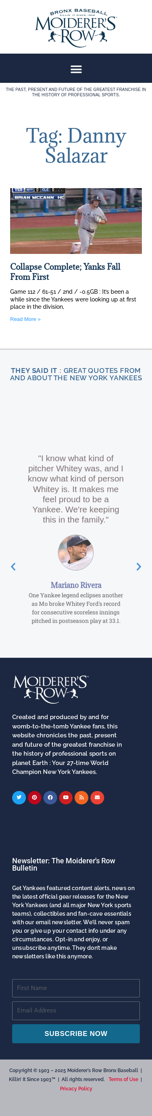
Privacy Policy (76, 1089)
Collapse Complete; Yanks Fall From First (65, 272)
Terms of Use (123, 1079)
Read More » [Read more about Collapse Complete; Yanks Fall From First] (25, 319)
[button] (76, 69)
